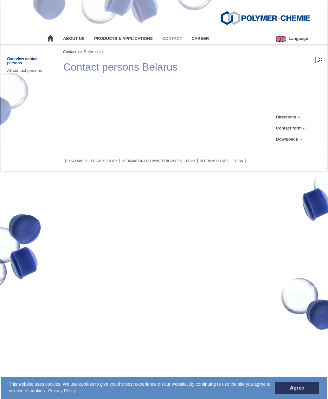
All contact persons (24, 70)
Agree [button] (297, 387)
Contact (172, 38)
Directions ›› (288, 117)
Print (191, 161)
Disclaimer (77, 161)
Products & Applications (123, 38)
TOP (238, 161)
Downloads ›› (289, 139)
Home (50, 38)
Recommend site (214, 161)
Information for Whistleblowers (151, 161)
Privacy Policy (104, 161)
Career (200, 38)
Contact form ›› (290, 128)
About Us (74, 38)
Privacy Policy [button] (62, 390)
